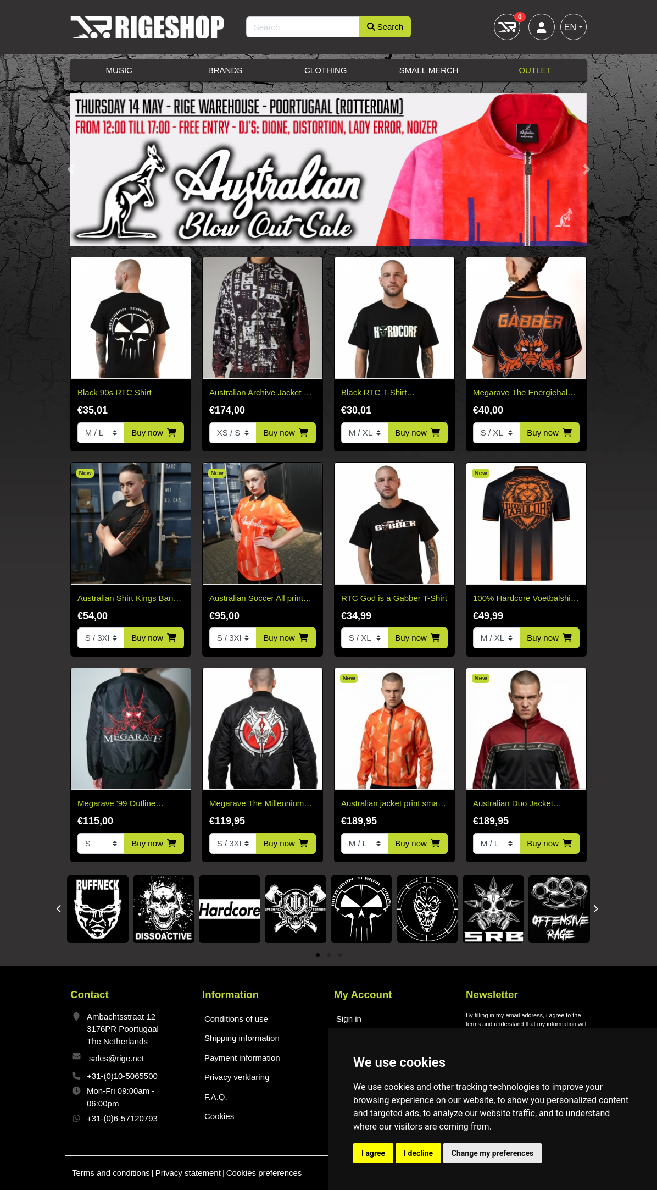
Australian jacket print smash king (394, 804)
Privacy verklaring (236, 1077)
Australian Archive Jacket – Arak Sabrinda (258, 393)
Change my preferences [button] (492, 1153)
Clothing (325, 70)
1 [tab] (318, 955)
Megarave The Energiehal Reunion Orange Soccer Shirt (520, 393)
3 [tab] (340, 955)
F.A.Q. (215, 1096)
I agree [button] (373, 1153)
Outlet (535, 70)
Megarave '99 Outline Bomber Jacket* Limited (120, 804)
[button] (70, 169)
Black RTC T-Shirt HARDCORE (374, 393)
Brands (225, 70)
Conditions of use (236, 1018)
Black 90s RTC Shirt (114, 392)
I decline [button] (418, 1153)
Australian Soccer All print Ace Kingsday (256, 599)
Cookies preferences (264, 1172)
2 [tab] (329, 955)
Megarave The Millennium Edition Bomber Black (256, 804)
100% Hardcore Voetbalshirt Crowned (524, 599)
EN (570, 27)
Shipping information (242, 1038)
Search (385, 26)
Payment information (242, 1057)
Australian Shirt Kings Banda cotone (129, 599)
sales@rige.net (116, 1058)
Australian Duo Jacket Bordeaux (513, 804)
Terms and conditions (111, 1172)
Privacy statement (188, 1172)
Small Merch (429, 70)
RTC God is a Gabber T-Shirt (394, 598)
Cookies (219, 1116)
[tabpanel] (98, 909)
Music (119, 70)
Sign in (348, 1018)
